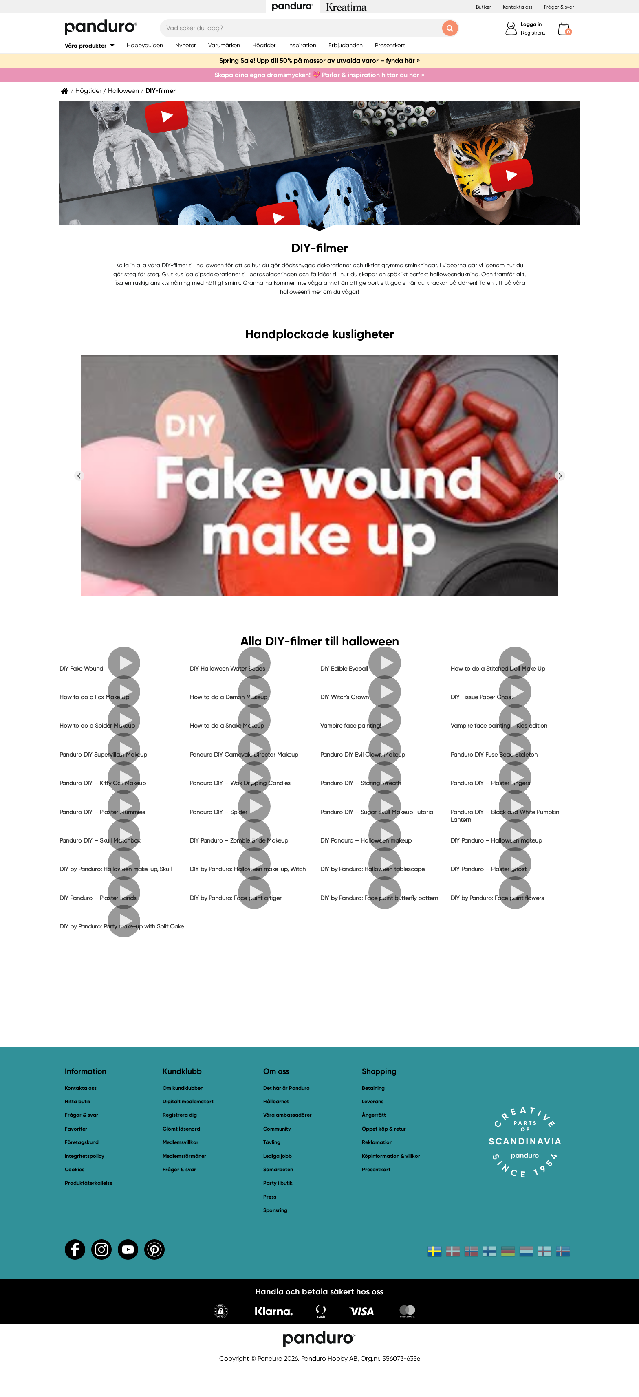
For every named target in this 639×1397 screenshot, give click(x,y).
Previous (79, 475)
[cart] (563, 28)
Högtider (88, 91)
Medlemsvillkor (180, 1142)
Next (560, 475)
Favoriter (76, 1129)
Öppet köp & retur (384, 1129)
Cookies (74, 1170)
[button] (90, 45)
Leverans (372, 1101)
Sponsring (275, 1210)
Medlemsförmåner (184, 1156)
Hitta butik (77, 1101)
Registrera (533, 33)
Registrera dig (180, 1115)
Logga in (531, 24)
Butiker (483, 7)
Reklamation (377, 1142)
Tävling (271, 1142)
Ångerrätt (374, 1115)
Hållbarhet (276, 1101)
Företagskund (82, 1142)
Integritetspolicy (84, 1156)
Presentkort (376, 1169)
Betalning (373, 1088)
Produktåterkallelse (88, 1183)
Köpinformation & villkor (391, 1156)
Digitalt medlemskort (188, 1101)
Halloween (123, 91)
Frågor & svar (559, 7)
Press (269, 1197)
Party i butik (278, 1183)
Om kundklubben (183, 1088)
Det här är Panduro (286, 1088)
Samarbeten (278, 1169)
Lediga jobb (277, 1156)
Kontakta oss (517, 7)
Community (277, 1129)
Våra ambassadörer (287, 1115)
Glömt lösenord (181, 1129)
